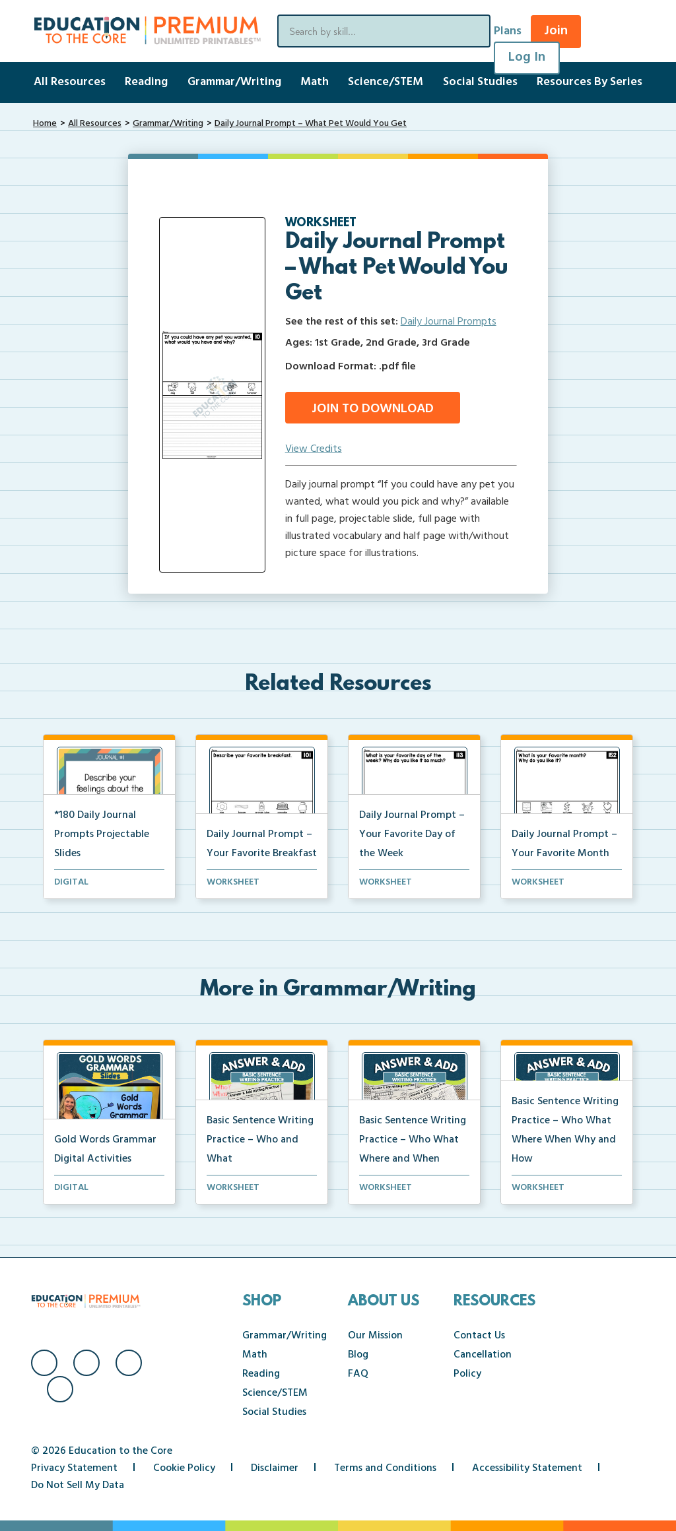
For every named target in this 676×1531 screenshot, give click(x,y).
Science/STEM (385, 82)
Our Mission (375, 1335)
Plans (508, 31)
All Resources (70, 82)
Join (556, 31)
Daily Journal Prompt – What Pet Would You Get (311, 123)
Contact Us (479, 1335)
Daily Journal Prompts (448, 321)
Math (314, 82)
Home (45, 123)
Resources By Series (589, 82)
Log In (526, 57)
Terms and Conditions (385, 1468)
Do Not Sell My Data (77, 1485)
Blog (358, 1354)
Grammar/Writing (234, 82)
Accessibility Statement (527, 1468)
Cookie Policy (184, 1468)
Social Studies (480, 82)
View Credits (313, 449)
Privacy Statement (74, 1468)
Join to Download (373, 409)
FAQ (358, 1374)
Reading (146, 82)
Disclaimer (274, 1468)
